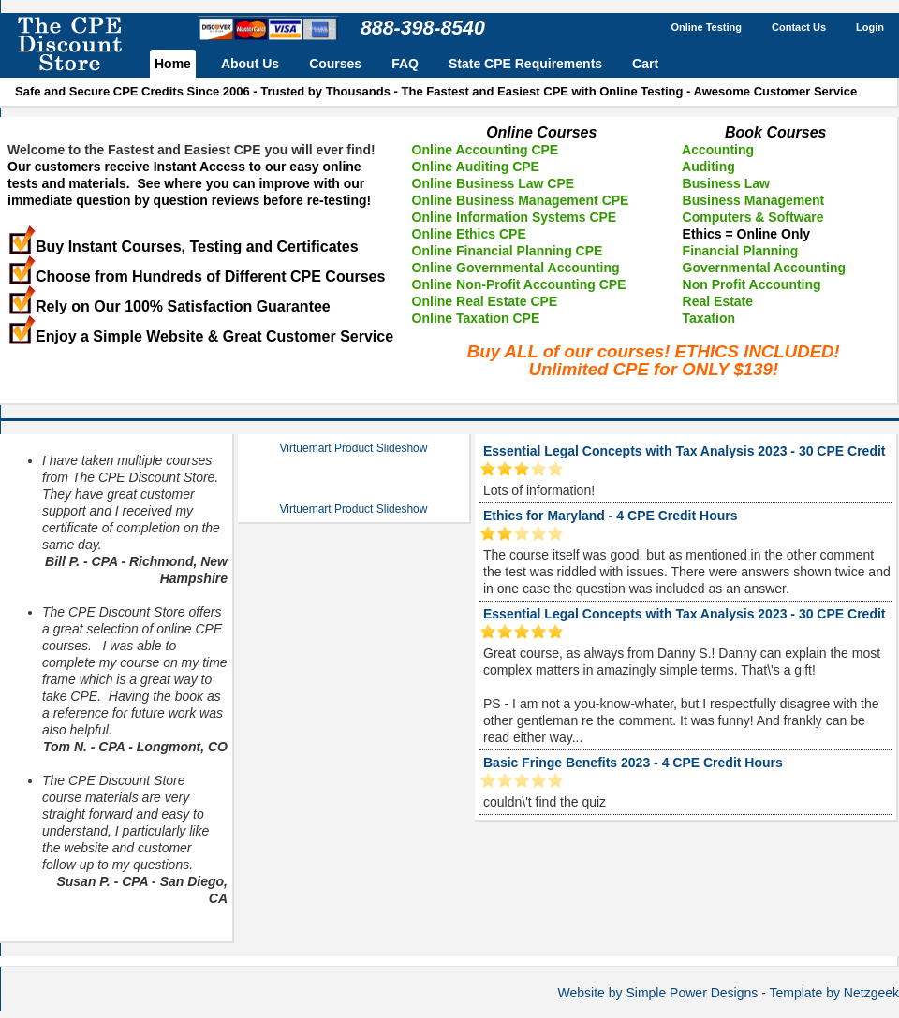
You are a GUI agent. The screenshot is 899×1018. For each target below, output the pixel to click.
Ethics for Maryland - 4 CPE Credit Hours (610, 515)
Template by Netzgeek (834, 992)
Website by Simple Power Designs (658, 992)
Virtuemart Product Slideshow (354, 448)
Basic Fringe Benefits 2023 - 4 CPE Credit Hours (633, 762)
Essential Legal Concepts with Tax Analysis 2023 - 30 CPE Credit (684, 451)
